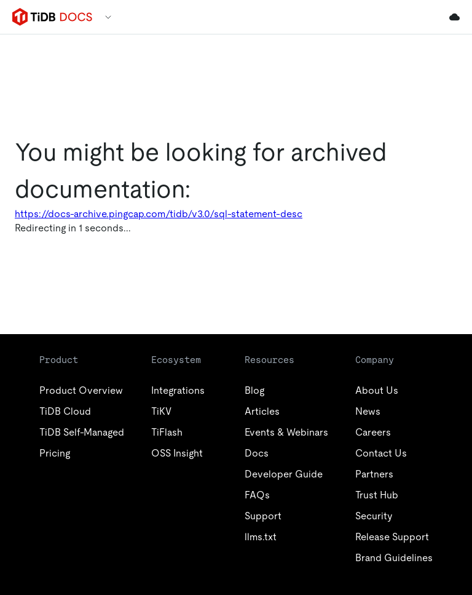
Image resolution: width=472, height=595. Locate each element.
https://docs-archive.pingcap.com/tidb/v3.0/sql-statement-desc (158, 214)
